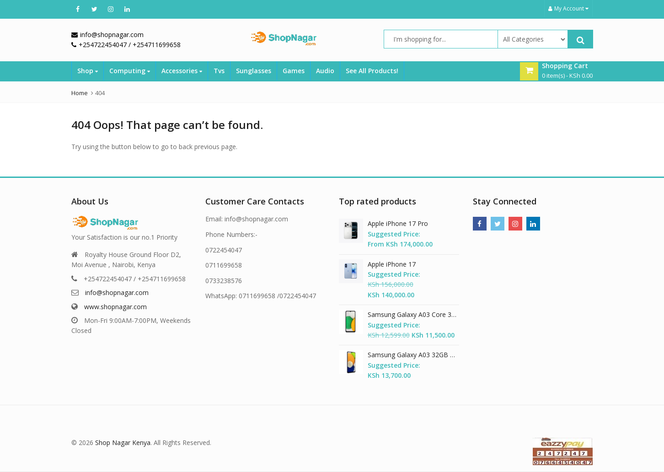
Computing (129, 70)
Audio (325, 70)
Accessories (181, 70)
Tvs (219, 70)
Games (294, 70)
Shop (87, 70)
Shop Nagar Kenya (122, 442)
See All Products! (372, 70)
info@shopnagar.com (117, 292)
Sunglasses (253, 70)
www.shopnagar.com (115, 306)
